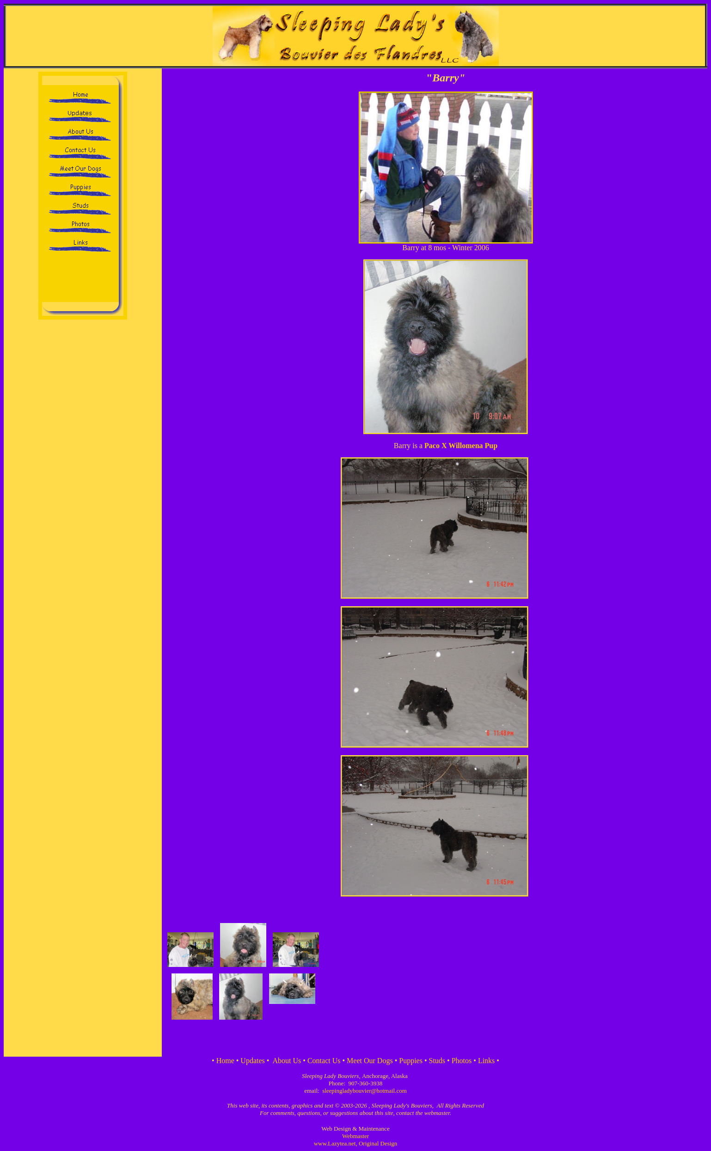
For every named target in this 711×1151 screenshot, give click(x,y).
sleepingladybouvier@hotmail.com (364, 1090)
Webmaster (355, 1136)
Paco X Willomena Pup (460, 445)
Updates (252, 1061)
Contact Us (324, 1061)
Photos (462, 1061)
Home (225, 1061)
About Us (287, 1061)
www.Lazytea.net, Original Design (356, 1143)
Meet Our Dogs (370, 1061)
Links (486, 1061)
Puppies (411, 1061)
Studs (437, 1061)
